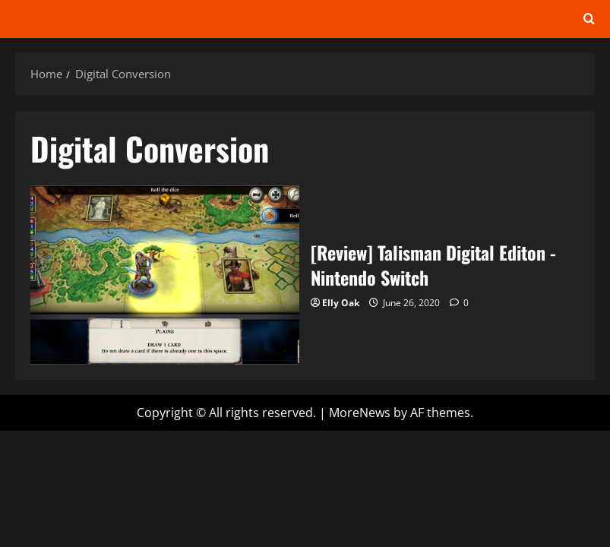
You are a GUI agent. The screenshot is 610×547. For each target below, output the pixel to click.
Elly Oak (340, 302)
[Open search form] (589, 19)
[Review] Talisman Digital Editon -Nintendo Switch (164, 275)
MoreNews (359, 412)
